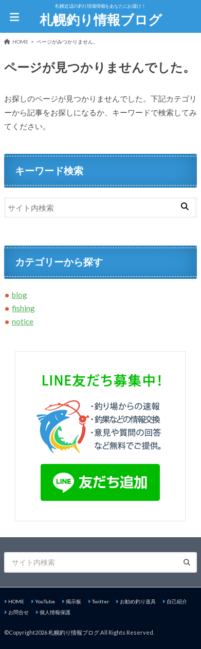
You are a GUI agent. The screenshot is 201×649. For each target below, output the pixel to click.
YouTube (45, 601)
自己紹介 (177, 601)
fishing (23, 308)
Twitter (100, 601)
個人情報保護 (55, 612)
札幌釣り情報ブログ (101, 19)
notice (22, 321)
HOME (16, 601)
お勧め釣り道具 (138, 601)
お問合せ (18, 612)
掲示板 (73, 601)
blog (19, 294)
